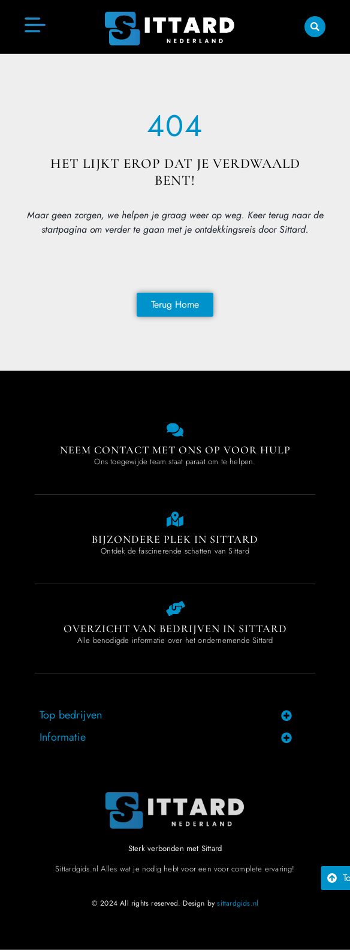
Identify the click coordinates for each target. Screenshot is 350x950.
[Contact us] (175, 429)
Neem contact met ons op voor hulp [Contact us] (175, 449)
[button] (314, 26)
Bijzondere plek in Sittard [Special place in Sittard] (175, 539)
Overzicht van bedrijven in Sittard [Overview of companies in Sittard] (175, 628)
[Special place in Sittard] (175, 519)
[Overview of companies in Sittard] (175, 608)
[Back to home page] (175, 305)
